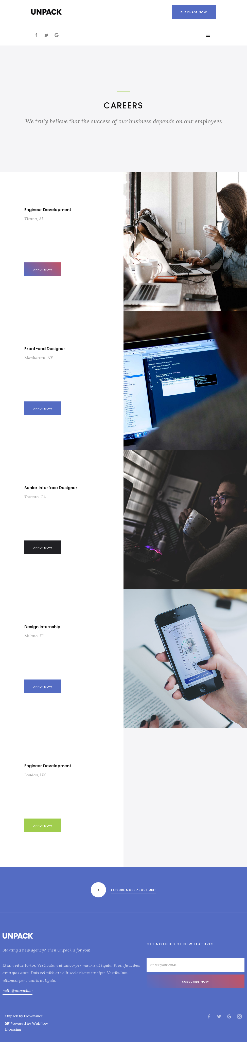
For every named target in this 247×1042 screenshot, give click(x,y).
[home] (46, 12)
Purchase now (194, 12)
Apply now (42, 269)
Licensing (13, 1029)
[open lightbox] (98, 889)
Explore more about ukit (133, 890)
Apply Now (42, 687)
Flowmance (33, 1016)
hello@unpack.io (17, 990)
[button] (208, 35)
